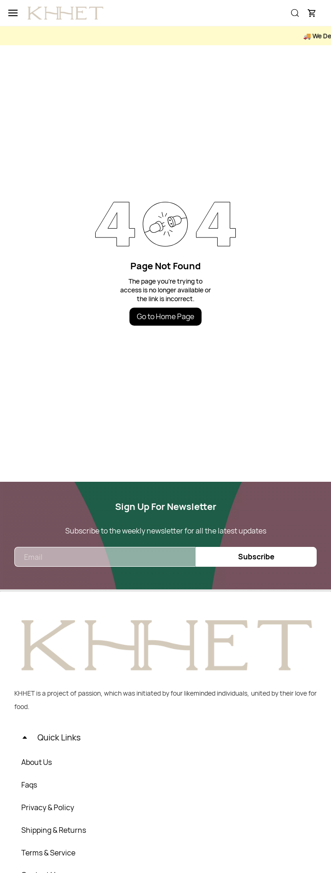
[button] (311, 13)
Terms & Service (48, 853)
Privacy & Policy (47, 807)
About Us (36, 762)
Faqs (29, 785)
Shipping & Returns (53, 830)
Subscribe (256, 557)
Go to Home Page (165, 316)
